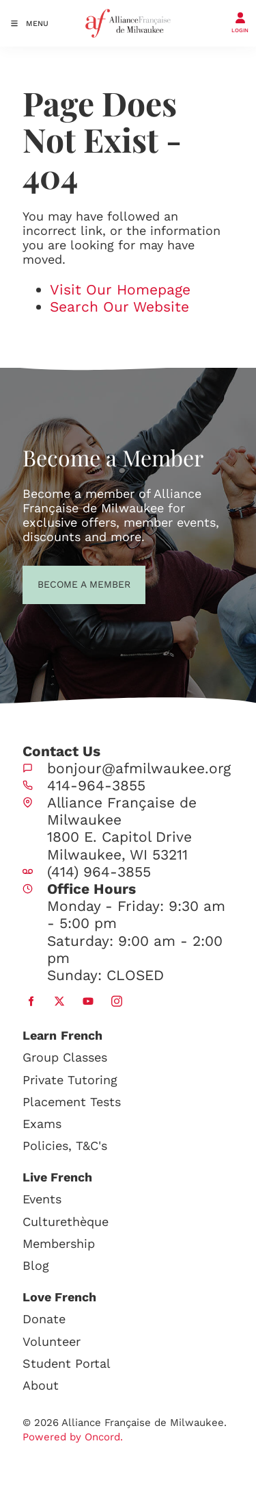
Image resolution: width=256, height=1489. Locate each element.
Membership (59, 1243)
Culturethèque (66, 1221)
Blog (36, 1265)
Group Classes (65, 1057)
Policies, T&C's (65, 1145)
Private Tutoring (70, 1080)
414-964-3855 (96, 785)
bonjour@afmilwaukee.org (139, 768)
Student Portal (67, 1363)
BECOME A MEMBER (59, 583)
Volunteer (52, 1341)
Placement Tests (72, 1101)
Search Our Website (119, 306)
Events (42, 1199)
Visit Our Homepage (120, 289)
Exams (42, 1123)
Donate (44, 1319)
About (41, 1385)
